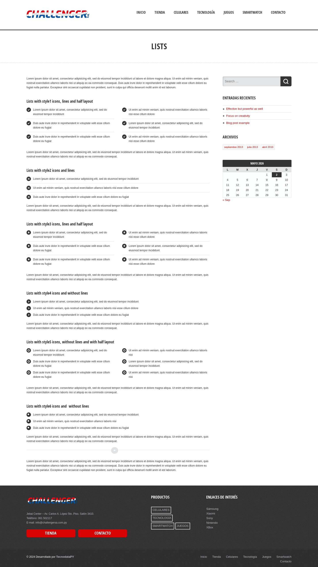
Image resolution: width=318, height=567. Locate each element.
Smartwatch (252, 12)
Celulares (181, 12)
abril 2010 (266, 146)
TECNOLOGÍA (181, 509)
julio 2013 (251, 146)
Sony (209, 517)
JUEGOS (180, 517)
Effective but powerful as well (243, 108)
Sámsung (212, 508)
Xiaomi (210, 513)
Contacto (278, 12)
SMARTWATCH (162, 517)
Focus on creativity (237, 115)
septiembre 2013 (233, 146)
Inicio (141, 12)
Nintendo (211, 522)
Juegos (229, 12)
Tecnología (206, 12)
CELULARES (160, 509)
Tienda (160, 12)
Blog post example (237, 122)
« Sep (226, 198)
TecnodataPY (64, 556)
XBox (209, 526)
